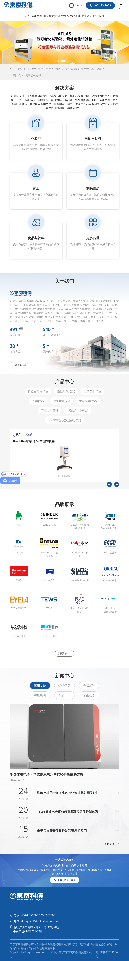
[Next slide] (116, 484)
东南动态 (89, 695)
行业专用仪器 (50, 410)
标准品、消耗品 (77, 410)
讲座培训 (40, 695)
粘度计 (32, 69)
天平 (40, 69)
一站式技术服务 (64, 860)
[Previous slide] (109, 484)
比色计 (85, 69)
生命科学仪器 (88, 401)
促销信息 (64, 685)
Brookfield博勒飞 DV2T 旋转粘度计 (35, 441)
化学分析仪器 (92, 391)
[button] (55, 61)
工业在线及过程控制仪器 (64, 420)
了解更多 (19, 365)
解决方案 (36, 16)
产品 (27, 16)
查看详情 (64, 475)
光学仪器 (38, 401)
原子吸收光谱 (33, 75)
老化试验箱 (72, 69)
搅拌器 (49, 69)
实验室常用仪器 (38, 391)
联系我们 (98, 16)
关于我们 (86, 16)
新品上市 (64, 695)
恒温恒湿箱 (16, 75)
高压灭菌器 (97, 69)
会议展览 (89, 685)
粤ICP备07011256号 (107, 954)
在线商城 (75, 16)
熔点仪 (59, 69)
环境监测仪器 (61, 401)
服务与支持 (50, 16)
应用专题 (40, 685)
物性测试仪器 (66, 391)
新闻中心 (63, 16)
